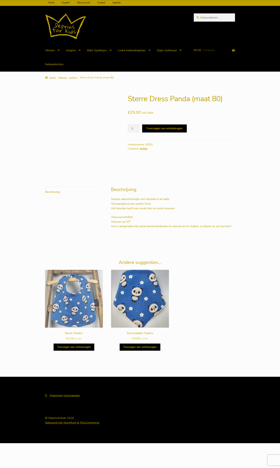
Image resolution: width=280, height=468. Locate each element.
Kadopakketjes (54, 64)
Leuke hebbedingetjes (132, 50)
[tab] (74, 217)
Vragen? (66, 2)
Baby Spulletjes (97, 50)
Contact (101, 2)
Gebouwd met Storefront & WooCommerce (72, 447)
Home (51, 2)
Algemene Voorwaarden (65, 420)
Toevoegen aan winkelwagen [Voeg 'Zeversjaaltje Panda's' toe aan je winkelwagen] (140, 372)
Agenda (116, 2)
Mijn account (83, 2)
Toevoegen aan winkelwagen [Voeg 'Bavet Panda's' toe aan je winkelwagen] (74, 372)
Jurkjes (73, 77)
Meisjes (50, 50)
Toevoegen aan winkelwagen (164, 128)
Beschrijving (52, 217)
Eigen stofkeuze (167, 50)
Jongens (71, 50)
